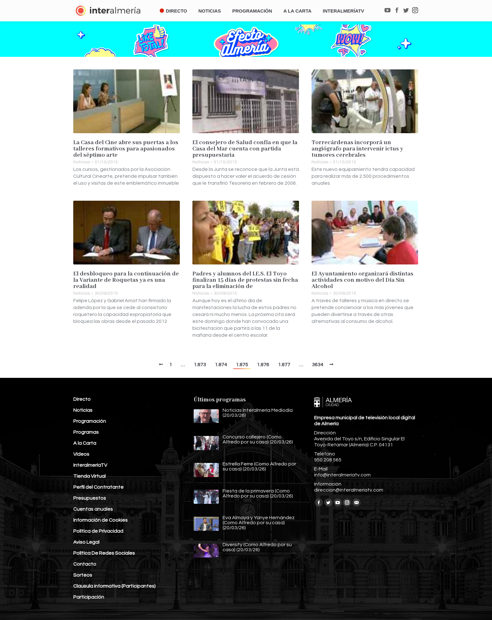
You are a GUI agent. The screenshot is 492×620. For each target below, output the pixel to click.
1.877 (284, 364)
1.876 (263, 364)
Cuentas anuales (93, 509)
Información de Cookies (100, 520)
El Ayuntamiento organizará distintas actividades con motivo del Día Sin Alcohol (362, 280)
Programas (86, 432)
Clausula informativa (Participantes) (114, 586)
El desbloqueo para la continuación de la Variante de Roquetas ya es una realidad (126, 280)
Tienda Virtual (89, 476)
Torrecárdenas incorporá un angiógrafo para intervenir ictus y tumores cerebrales (357, 148)
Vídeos (81, 454)
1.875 (242, 364)
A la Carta (84, 443)
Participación (88, 597)
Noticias (81, 162)
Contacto (84, 564)
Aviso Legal (86, 542)
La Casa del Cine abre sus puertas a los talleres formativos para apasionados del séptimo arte (125, 148)
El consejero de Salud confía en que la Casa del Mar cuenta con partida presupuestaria (244, 148)
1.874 (221, 364)
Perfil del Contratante (98, 487)
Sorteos (82, 575)
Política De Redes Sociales (104, 553)
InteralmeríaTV (90, 465)
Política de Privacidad (98, 531)
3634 (317, 364)
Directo (82, 399)
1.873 (200, 364)
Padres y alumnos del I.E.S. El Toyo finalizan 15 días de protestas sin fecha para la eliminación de (245, 280)
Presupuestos (89, 498)
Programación (89, 421)
